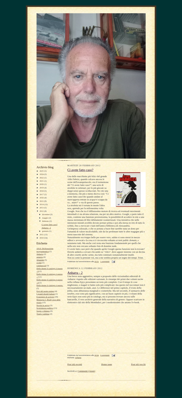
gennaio (45, 231)
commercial (41, 265)
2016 (42, 198)
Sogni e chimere (43, 311)
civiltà (39, 263)
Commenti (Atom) (86, 371)
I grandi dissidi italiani (46, 294)
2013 (42, 208)
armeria (40, 257)
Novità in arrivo (43, 305)
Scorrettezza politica (45, 308)
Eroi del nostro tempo (45, 291)
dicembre (46, 214)
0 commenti (104, 355)
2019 (42, 188)
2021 (42, 181)
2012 (42, 211)
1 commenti (104, 261)
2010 (42, 238)
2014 (42, 204)
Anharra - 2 (46, 228)
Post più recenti (74, 364)
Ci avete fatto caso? (49, 224)
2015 (42, 201)
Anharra (40, 254)
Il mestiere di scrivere (45, 297)
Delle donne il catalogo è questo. (50, 285)
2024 (42, 174)
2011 (42, 234)
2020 (42, 184)
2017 (42, 194)
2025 (42, 171)
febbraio (45, 221)
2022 (42, 178)
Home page (106, 364)
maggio (45, 218)
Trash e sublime (43, 314)
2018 (42, 191)
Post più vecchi (138, 364)
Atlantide (40, 260)
